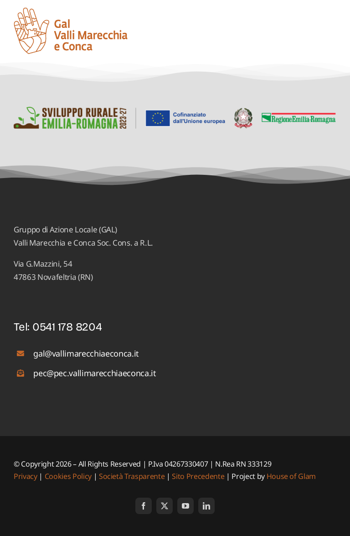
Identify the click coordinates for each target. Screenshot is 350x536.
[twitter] (164, 506)
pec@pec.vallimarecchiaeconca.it (94, 373)
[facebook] (143, 506)
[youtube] (185, 506)
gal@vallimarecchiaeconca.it (86, 353)
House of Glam (291, 476)
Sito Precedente (198, 476)
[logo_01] (71, 11)
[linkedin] (206, 506)
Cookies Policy (68, 476)
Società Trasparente (132, 476)
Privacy (26, 476)
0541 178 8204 (67, 327)
